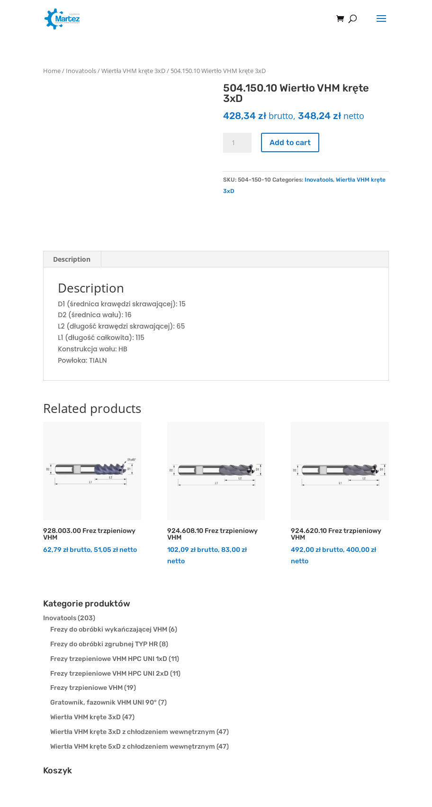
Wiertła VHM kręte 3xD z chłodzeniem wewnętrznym (132, 732)
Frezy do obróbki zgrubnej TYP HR (104, 644)
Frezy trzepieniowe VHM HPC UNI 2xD (109, 673)
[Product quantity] (237, 143)
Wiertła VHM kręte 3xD (133, 70)
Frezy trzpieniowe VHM (86, 688)
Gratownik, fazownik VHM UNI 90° (103, 702)
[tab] (72, 259)
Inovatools (81, 70)
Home (52, 70)
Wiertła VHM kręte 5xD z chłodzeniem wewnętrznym (132, 747)
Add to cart (290, 142)
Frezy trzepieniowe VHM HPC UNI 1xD (108, 659)
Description (71, 259)
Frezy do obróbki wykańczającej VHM (108, 629)
